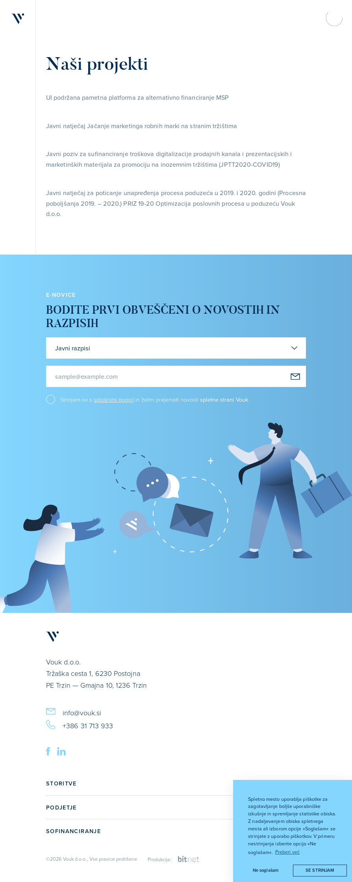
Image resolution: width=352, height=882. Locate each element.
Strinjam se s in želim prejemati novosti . (154, 399)
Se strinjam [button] (320, 870)
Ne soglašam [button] (265, 870)
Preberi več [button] (287, 851)
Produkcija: (174, 859)
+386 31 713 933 (79, 724)
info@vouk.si (73, 711)
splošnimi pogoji (113, 399)
